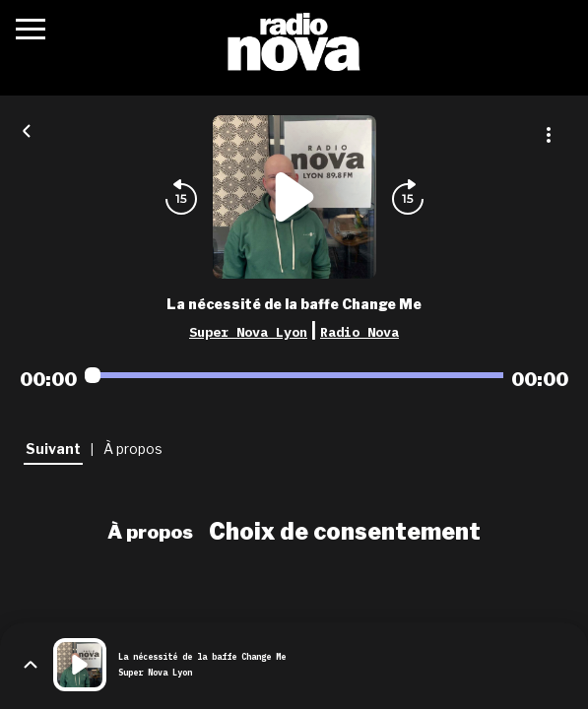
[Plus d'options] (548, 135)
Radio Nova (359, 332)
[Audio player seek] (294, 375)
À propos (150, 532)
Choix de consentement (345, 532)
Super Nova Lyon (248, 332)
